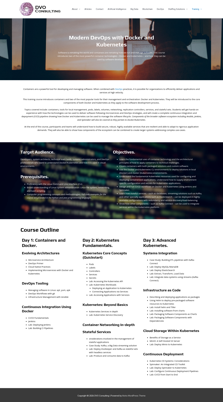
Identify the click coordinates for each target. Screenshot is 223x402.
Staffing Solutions (176, 8)
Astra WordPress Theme (133, 394)
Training (195, 8)
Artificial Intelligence (117, 8)
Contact (99, 8)
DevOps (160, 8)
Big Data (134, 8)
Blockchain (148, 8)
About (75, 8)
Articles (88, 8)
